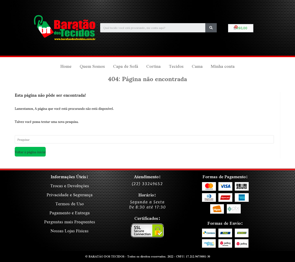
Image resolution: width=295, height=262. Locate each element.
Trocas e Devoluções (69, 186)
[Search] (211, 27)
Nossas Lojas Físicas (70, 231)
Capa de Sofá (125, 66)
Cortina (153, 66)
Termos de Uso (69, 204)
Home (65, 66)
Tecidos (176, 66)
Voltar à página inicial (30, 152)
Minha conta (223, 66)
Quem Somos (92, 66)
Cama (197, 66)
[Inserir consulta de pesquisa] (144, 139)
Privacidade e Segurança (70, 195)
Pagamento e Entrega (69, 213)
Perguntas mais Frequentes (69, 222)
